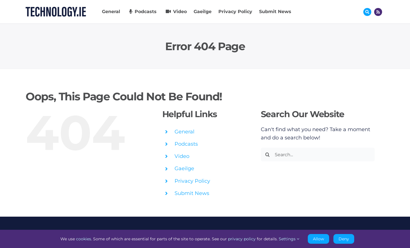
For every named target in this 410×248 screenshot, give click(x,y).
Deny (344, 238)
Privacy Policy (192, 181)
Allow (318, 238)
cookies (83, 238)
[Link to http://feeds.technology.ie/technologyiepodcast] (378, 12)
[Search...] (318, 154)
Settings (289, 238)
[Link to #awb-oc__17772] (367, 12)
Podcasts (186, 144)
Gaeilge (184, 168)
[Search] (267, 154)
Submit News (192, 193)
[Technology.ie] (56, 9)
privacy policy (242, 238)
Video (182, 156)
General (184, 132)
